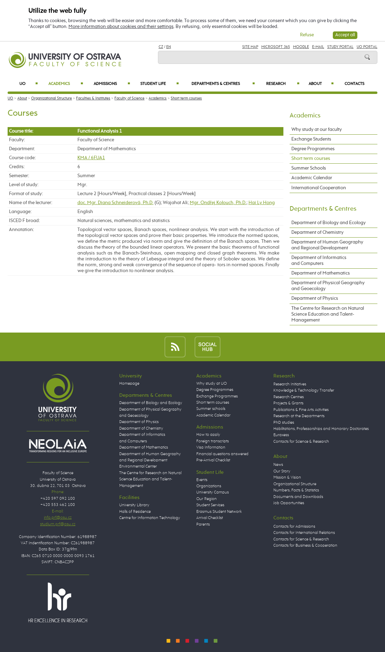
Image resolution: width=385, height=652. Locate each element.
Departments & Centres (223, 84)
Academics (65, 84)
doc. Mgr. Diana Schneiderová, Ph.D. (115, 202)
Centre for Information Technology (149, 518)
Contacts (354, 84)
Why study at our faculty (316, 129)
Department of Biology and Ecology (328, 222)
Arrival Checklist (209, 518)
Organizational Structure (51, 98)
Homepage (129, 383)
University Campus (212, 492)
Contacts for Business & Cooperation (305, 545)
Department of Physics (314, 298)
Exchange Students (311, 139)
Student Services (210, 505)
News (278, 464)
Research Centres (288, 397)
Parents (203, 524)
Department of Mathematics (320, 273)
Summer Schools (308, 168)
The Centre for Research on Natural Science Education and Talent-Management (327, 314)
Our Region (206, 499)
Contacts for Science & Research (301, 441)
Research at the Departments (299, 416)
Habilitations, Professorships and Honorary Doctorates (321, 428)
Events (201, 480)
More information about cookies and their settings (120, 26)
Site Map (250, 47)
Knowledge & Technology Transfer (303, 390)
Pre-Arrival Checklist (213, 460)
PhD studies (283, 422)
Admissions (112, 84)
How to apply (208, 434)
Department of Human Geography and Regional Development (327, 245)
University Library (134, 505)
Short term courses (186, 98)
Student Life (159, 84)
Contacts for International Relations (304, 532)
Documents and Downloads (298, 497)
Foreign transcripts (212, 441)
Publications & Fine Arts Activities (301, 410)
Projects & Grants (288, 403)
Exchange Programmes (217, 396)
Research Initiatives (289, 384)
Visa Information (210, 447)
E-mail (318, 47)
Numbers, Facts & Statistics (296, 490)
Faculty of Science (129, 98)
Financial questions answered (222, 454)
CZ (161, 47)
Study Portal (340, 47)
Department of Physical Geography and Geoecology (328, 285)
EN (168, 47)
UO (28, 84)
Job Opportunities (288, 503)
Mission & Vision (287, 477)
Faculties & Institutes (93, 98)
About (321, 84)
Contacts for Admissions (294, 526)
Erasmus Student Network (219, 511)
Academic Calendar (311, 177)
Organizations (208, 486)
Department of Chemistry (317, 232)
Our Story (281, 471)
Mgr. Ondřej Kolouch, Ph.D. (218, 202)
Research (282, 84)
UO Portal (367, 47)
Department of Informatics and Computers (318, 260)
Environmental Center (138, 466)
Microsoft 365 (275, 47)
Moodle (301, 47)
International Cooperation (318, 187)
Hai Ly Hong (261, 202)
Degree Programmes (313, 148)
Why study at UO (211, 383)
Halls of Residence (135, 511)
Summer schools (210, 408)
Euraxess (281, 435)
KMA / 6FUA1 (91, 157)
